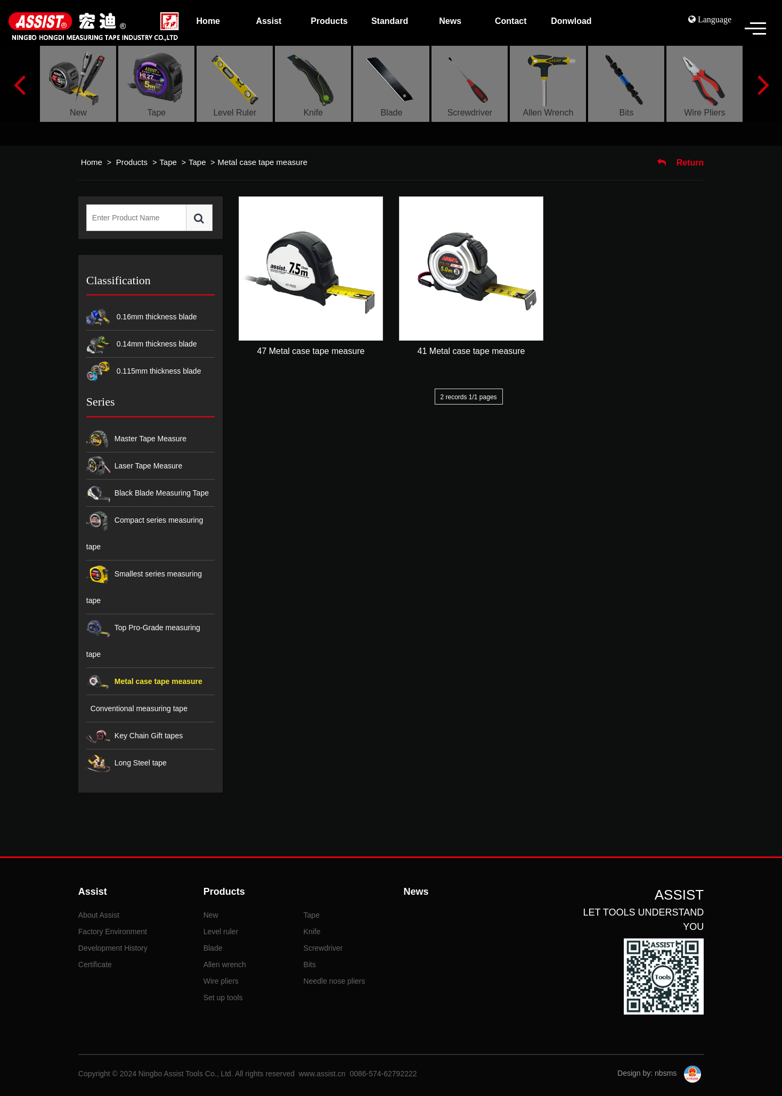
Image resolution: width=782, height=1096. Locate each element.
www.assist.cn (322, 1073)
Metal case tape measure (262, 162)
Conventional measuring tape (139, 708)
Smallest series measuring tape (144, 584)
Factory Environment (112, 931)
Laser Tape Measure (134, 467)
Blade (213, 948)
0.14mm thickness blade (141, 345)
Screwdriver (323, 948)
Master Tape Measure (136, 439)
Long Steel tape (126, 764)
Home (91, 162)
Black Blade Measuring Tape (147, 494)
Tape (168, 162)
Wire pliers (221, 981)
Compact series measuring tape (144, 530)
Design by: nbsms (648, 1073)
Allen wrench (224, 964)
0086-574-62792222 (383, 1073)
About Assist (98, 915)
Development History (113, 948)
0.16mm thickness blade (141, 317)
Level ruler (220, 931)
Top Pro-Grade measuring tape (143, 637)
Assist (92, 891)
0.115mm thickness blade (143, 372)
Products (133, 162)
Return (680, 162)
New (210, 915)
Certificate (95, 964)
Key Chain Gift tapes (134, 736)
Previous (19, 84)
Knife (312, 931)
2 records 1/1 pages (469, 397)
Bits (310, 964)
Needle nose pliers (334, 981)
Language (713, 19)
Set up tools (223, 997)
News (415, 891)
